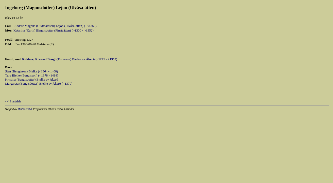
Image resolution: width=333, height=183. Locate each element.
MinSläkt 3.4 (25, 109)
